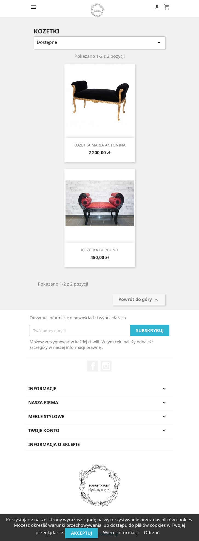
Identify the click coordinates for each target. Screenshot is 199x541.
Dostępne (99, 42)
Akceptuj (81, 533)
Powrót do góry (139, 300)
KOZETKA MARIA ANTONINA (99, 145)
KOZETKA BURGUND (99, 249)
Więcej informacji (121, 533)
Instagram (106, 366)
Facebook (92, 366)
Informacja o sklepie (54, 444)
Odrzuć (151, 533)
